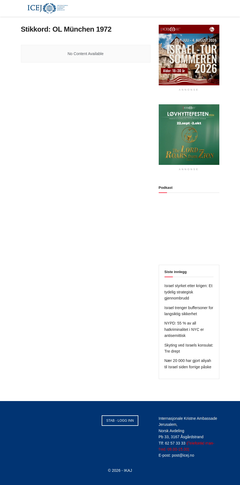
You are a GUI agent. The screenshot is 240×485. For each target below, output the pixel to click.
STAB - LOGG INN (120, 421)
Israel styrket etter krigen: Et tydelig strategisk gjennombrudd (188, 292)
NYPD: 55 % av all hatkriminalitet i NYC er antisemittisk (184, 329)
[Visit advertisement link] (189, 55)
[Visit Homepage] (48, 8)
